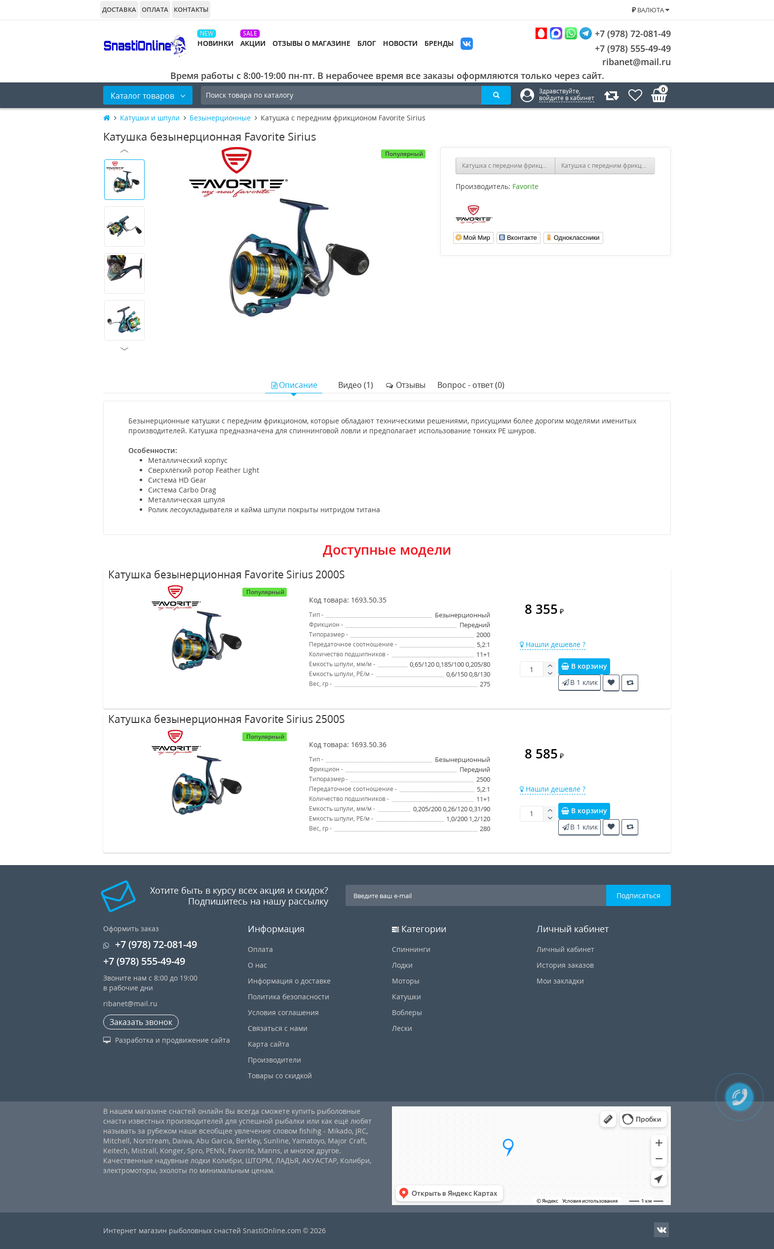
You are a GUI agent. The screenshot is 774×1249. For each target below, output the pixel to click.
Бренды (439, 43)
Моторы (406, 980)
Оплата (155, 9)
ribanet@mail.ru (636, 62)
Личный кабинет (565, 949)
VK (467, 44)
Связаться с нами (278, 1028)
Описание (293, 384)
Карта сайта (268, 1044)
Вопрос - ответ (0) (470, 384)
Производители (274, 1059)
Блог (366, 43)
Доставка (119, 9)
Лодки (402, 965)
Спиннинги (411, 949)
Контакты (191, 9)
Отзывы (405, 384)
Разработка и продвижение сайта (166, 1040)
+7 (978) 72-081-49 (603, 33)
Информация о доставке (289, 980)
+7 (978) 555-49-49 (625, 48)
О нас (257, 965)
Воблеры (407, 1012)
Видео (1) (355, 384)
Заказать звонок (141, 1022)
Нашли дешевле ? (552, 644)
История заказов (565, 965)
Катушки (406, 996)
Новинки (215, 43)
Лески (402, 1028)
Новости (400, 43)
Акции (253, 43)
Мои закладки (560, 980)
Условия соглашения (283, 1012)
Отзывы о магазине (311, 43)
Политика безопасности (288, 996)
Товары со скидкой (280, 1075)
